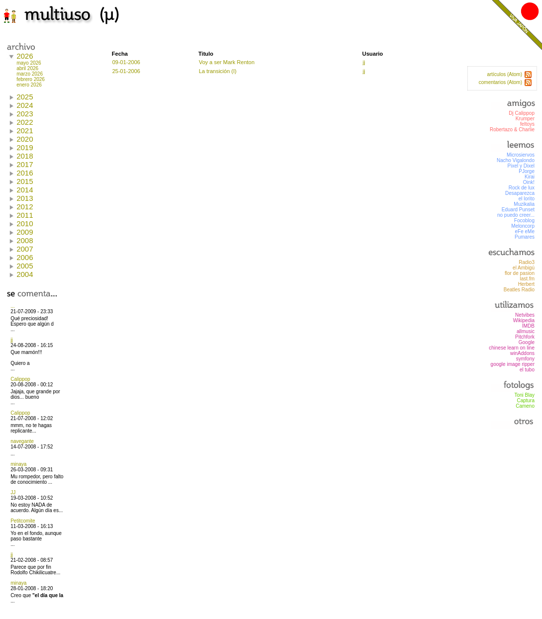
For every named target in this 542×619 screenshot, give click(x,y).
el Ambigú (524, 267)
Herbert (526, 284)
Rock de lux (522, 187)
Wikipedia (524, 320)
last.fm (527, 278)
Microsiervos (521, 155)
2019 (24, 147)
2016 (24, 173)
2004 (24, 274)
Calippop (20, 379)
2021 (24, 130)
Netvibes (525, 315)
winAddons (522, 353)
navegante (22, 441)
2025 (24, 96)
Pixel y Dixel (521, 166)
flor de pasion (520, 273)
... (12, 306)
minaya (18, 464)
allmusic (526, 331)
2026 (24, 56)
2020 (24, 139)
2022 (24, 122)
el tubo (527, 369)
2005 (24, 266)
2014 (24, 189)
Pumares (525, 237)
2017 (24, 164)
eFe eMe (525, 231)
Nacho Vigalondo (516, 160)
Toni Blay (524, 395)
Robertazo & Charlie (512, 129)
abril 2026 (27, 68)
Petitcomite (22, 521)
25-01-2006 (126, 71)
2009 (24, 232)
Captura (526, 400)
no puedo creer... (516, 215)
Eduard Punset (518, 209)
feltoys (527, 124)
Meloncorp (523, 226)
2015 (24, 181)
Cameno (525, 406)
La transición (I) (217, 71)
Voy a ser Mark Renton (226, 62)
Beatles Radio (519, 289)
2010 (24, 223)
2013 (24, 198)
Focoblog (524, 220)
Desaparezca (520, 193)
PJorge (527, 171)
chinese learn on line (512, 348)
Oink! (529, 182)
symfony (525, 358)
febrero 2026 (30, 79)
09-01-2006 (126, 62)
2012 (24, 206)
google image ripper (513, 364)
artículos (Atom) (504, 74)
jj (11, 340)
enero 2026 (29, 85)
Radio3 (527, 262)
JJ (12, 492)
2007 (24, 249)
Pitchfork (525, 337)
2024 (24, 105)
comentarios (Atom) (500, 82)
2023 (24, 113)
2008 (24, 240)
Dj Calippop (522, 113)
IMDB (528, 326)
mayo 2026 (28, 63)
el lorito (527, 198)
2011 (24, 215)
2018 (24, 156)
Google (527, 342)
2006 (24, 257)
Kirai (530, 176)
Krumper (525, 118)
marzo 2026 (29, 74)
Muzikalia (524, 204)
